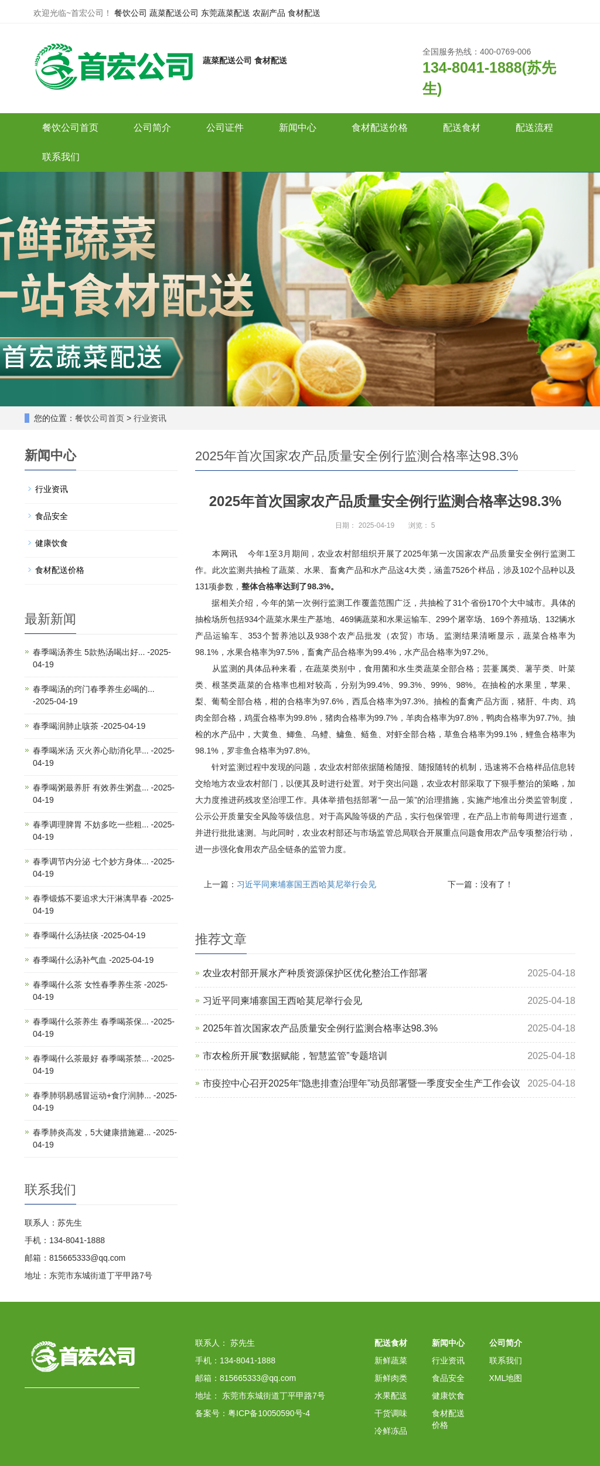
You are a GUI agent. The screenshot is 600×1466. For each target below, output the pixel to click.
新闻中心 (297, 128)
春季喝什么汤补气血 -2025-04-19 (93, 960)
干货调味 (390, 1413)
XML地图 (506, 1378)
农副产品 (269, 13)
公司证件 (225, 128)
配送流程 (534, 128)
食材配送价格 (380, 128)
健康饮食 (51, 543)
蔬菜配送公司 (174, 13)
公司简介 (152, 128)
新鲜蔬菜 (390, 1360)
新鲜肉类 (390, 1378)
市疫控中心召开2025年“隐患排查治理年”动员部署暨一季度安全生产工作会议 (361, 1083)
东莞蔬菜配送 (225, 13)
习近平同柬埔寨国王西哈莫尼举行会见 (306, 884)
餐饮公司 (130, 13)
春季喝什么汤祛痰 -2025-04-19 (89, 935)
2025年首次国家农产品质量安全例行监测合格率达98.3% (320, 1028)
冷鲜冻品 (390, 1431)
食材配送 (304, 13)
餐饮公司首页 (70, 128)
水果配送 (390, 1395)
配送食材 (461, 128)
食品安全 (51, 516)
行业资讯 (150, 418)
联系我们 (61, 157)
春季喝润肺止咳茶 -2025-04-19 (89, 726)
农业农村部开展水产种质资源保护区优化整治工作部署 (315, 973)
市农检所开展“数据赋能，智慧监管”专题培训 (295, 1056)
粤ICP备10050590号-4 (269, 1413)
